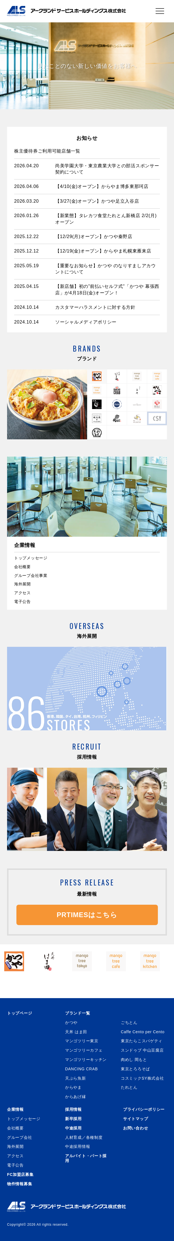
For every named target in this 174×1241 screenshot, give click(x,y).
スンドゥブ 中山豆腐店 (142, 1050)
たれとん (129, 1087)
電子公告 (22, 601)
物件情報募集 (19, 1184)
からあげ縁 (75, 1096)
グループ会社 (19, 1137)
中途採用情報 (77, 1146)
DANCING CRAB (81, 1069)
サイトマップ (135, 1118)
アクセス (22, 592)
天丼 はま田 (76, 1032)
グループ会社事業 (31, 575)
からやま (73, 1087)
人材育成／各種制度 (83, 1137)
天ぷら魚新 (75, 1078)
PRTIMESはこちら (87, 915)
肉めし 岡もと (134, 1059)
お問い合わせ (135, 1128)
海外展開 (22, 584)
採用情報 (73, 1109)
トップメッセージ (31, 558)
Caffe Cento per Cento (143, 1032)
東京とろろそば (135, 1069)
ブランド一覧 (77, 1013)
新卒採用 (73, 1118)
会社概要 (22, 566)
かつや (71, 1022)
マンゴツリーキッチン (86, 1059)
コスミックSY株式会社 (142, 1078)
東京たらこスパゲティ (141, 1041)
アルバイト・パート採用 (86, 1158)
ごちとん (129, 1022)
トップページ (19, 1013)
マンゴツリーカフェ (83, 1050)
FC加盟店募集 (20, 1174)
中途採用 (73, 1128)
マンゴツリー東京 (81, 1041)
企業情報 (15, 1109)
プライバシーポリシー (144, 1109)
